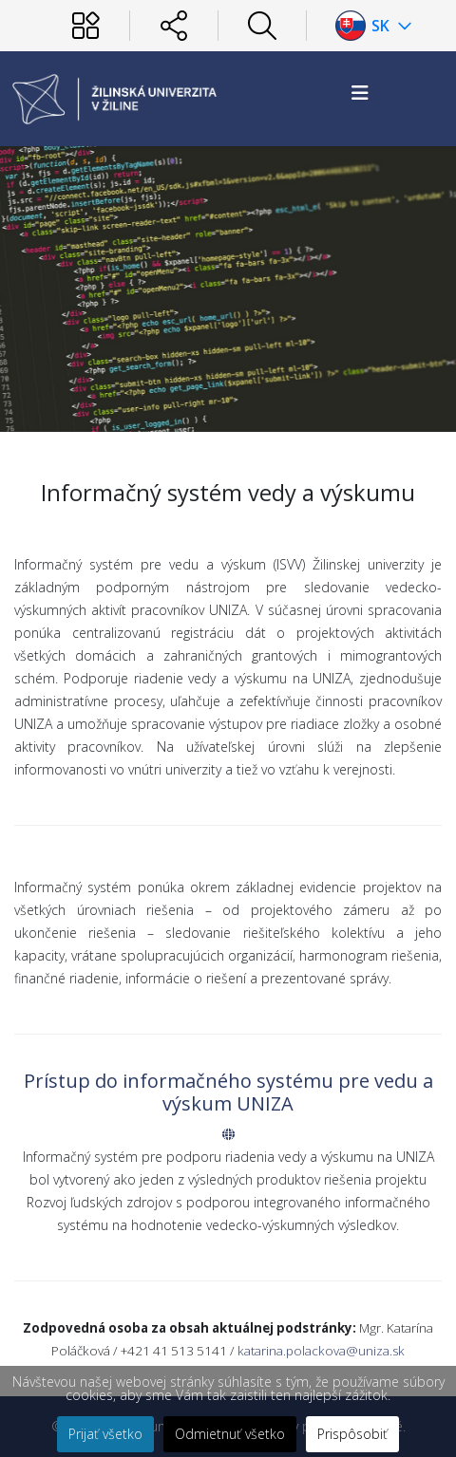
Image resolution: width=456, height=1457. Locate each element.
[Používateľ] (85, 25)
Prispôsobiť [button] (352, 1434)
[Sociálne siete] (174, 25)
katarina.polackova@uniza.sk (321, 1350)
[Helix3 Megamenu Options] (360, 92)
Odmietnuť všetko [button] (230, 1434)
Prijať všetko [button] (105, 1434)
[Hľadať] (262, 25)
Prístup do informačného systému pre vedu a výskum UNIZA (228, 1092)
